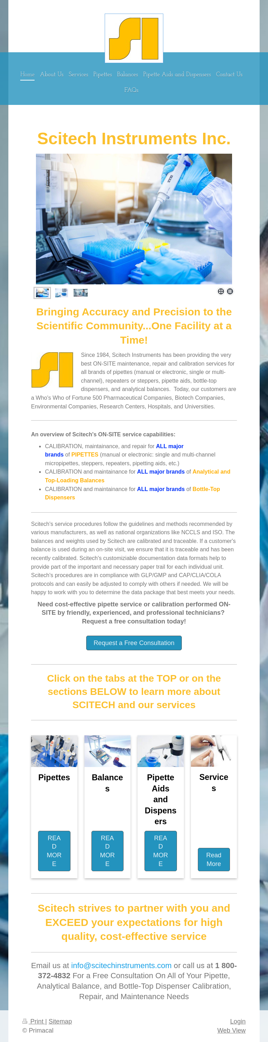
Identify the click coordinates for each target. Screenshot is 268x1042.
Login (238, 1021)
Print (33, 1021)
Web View (231, 1030)
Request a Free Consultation (134, 642)
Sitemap (60, 1021)
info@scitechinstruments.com (121, 965)
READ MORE (54, 851)
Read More (213, 859)
